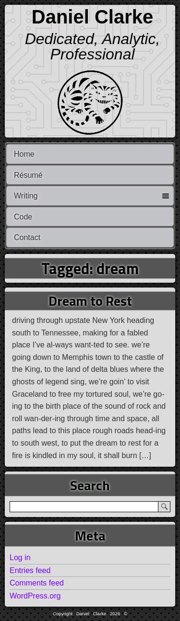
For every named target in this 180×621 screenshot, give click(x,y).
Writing (26, 196)
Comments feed (37, 583)
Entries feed (30, 570)
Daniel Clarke (92, 16)
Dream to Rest (90, 300)
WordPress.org (35, 596)
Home (24, 154)
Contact (27, 237)
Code (23, 217)
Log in (20, 557)
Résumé (28, 175)
